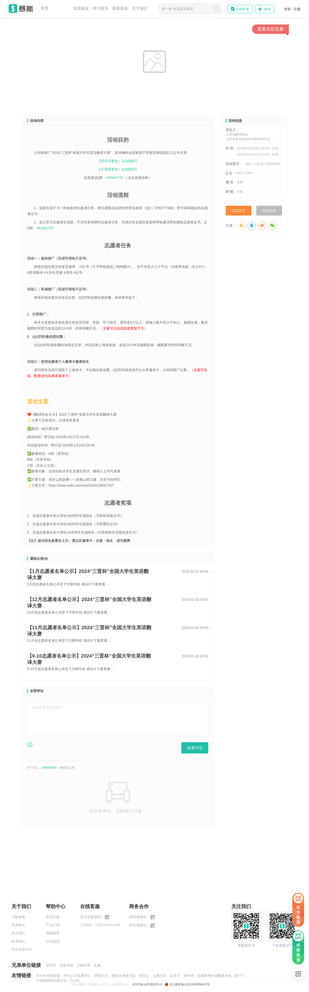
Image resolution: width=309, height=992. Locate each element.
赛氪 (21, 8)
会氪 (97, 965)
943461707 (115, 178)
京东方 (175, 976)
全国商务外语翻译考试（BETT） (222, 976)
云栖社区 (159, 976)
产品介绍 (53, 925)
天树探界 (83, 965)
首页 (45, 8)
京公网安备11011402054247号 (187, 984)
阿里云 (144, 976)
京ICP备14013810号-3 (147, 984)
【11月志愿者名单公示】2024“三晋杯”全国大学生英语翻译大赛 (89, 631)
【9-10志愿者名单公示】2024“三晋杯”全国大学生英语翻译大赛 (89, 659)
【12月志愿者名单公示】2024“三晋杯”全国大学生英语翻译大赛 (89, 602)
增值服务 (53, 933)
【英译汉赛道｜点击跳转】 (117, 161)
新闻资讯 (120, 8)
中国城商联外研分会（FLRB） (59, 980)
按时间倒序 (49, 767)
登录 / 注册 (292, 9)
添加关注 (238, 211)
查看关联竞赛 (270, 29)
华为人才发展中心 (77, 976)
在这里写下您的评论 (47, 707)
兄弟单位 (18, 925)
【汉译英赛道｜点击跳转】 (117, 169)
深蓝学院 (66, 965)
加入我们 (18, 933)
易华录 (189, 976)
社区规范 (53, 941)
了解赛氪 (18, 917)
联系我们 (18, 941)
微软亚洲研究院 (123, 976)
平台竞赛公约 (22, 949)
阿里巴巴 (101, 976)
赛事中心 (60, 8)
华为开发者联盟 (48, 976)
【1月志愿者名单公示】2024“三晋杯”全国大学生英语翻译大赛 (88, 574)
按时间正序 (67, 767)
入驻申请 (242, 9)
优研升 (51, 965)
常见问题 (53, 917)
